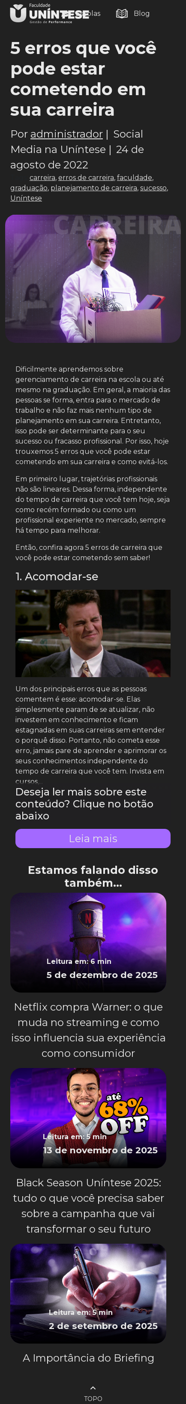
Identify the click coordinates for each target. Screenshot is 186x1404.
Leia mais (93, 838)
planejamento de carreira (94, 188)
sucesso (153, 188)
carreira (42, 178)
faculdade (134, 178)
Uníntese (26, 198)
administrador (66, 134)
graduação (29, 188)
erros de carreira (86, 178)
